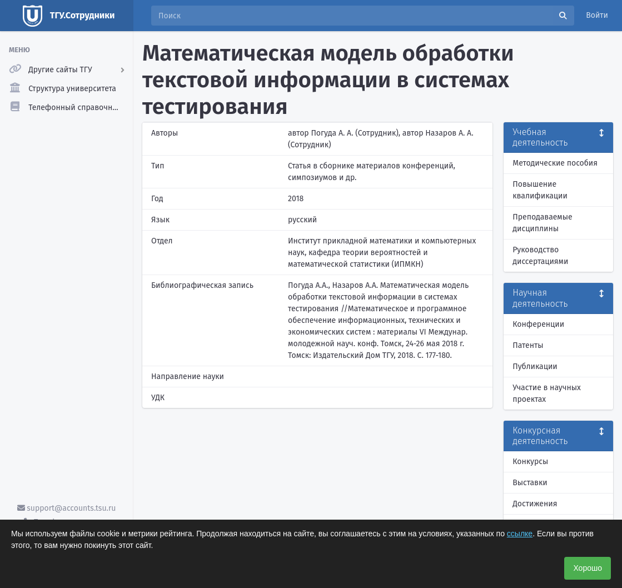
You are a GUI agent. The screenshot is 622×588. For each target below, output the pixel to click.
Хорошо (587, 568)
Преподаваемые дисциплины (542, 222)
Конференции (538, 324)
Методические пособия (555, 163)
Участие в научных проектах (546, 393)
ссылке (520, 533)
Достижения (534, 504)
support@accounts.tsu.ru (66, 508)
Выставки (529, 482)
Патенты (527, 345)
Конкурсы (530, 461)
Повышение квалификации (540, 190)
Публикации (534, 366)
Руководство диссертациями (540, 255)
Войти (597, 15)
